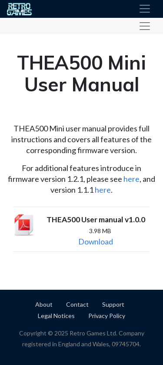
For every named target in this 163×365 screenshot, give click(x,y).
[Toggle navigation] (144, 8)
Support (113, 304)
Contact (77, 304)
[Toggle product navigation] (144, 26)
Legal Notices (56, 315)
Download (95, 241)
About (44, 304)
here (131, 179)
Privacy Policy (106, 315)
